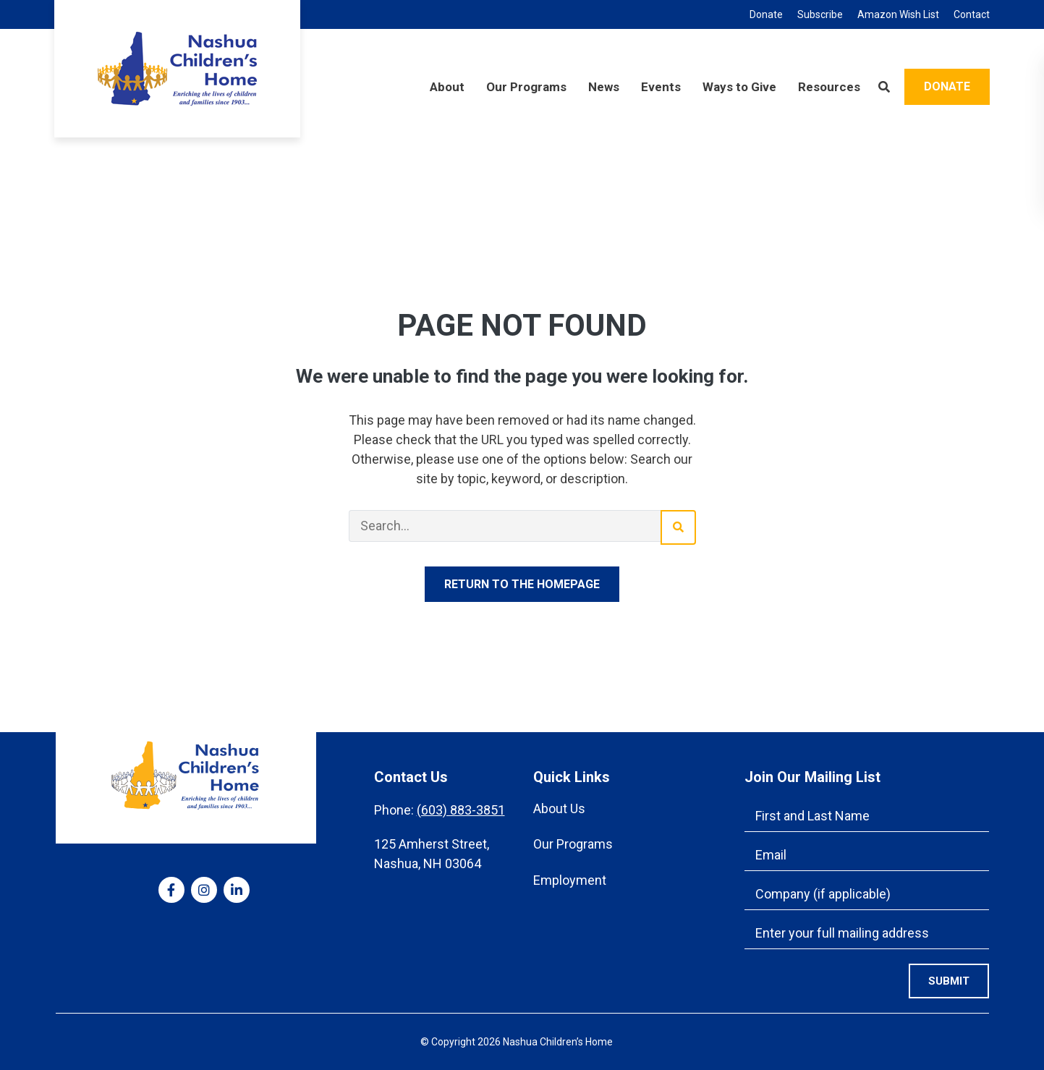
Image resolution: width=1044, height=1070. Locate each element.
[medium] (171, 890)
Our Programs (573, 844)
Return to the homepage (522, 584)
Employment (569, 880)
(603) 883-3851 (461, 810)
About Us (559, 808)
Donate (947, 86)
